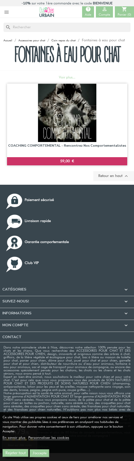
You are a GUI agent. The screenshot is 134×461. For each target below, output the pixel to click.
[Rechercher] (67, 27)
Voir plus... (67, 77)
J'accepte (40, 453)
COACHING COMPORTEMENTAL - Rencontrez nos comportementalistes (67, 145)
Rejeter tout (15, 453)
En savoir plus (15, 438)
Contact (12, 337)
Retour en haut (113, 176)
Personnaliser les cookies (48, 438)
